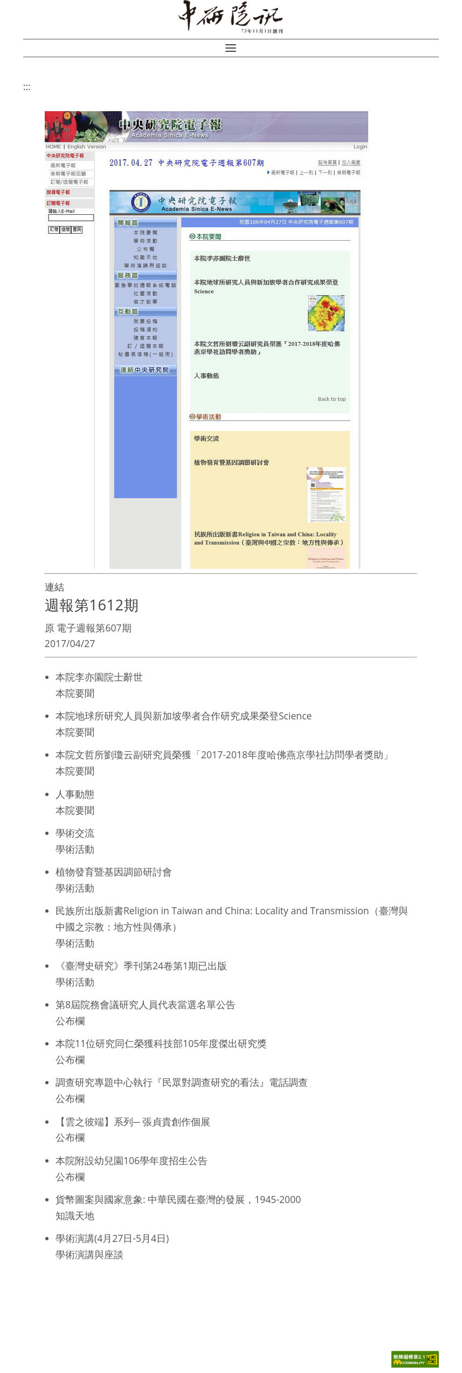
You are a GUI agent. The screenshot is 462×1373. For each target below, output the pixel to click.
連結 (54, 586)
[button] (230, 48)
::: (27, 86)
